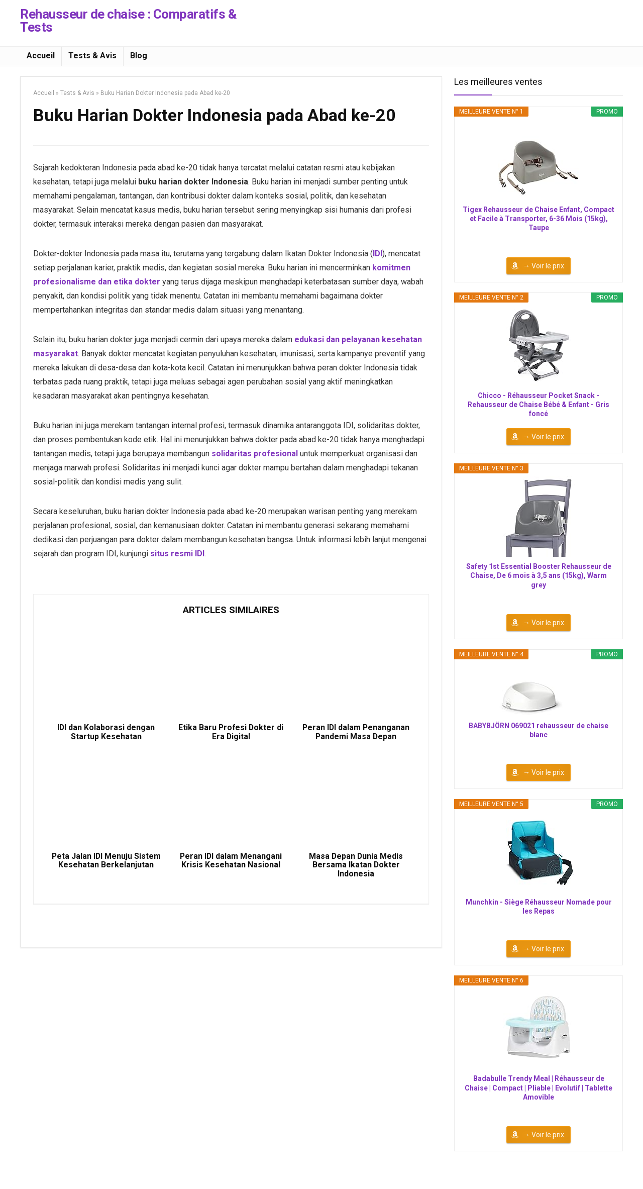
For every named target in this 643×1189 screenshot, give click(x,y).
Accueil (41, 55)
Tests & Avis (92, 55)
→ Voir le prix (543, 266)
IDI (377, 253)
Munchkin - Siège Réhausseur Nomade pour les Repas (539, 906)
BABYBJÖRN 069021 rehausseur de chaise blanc (538, 730)
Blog (138, 55)
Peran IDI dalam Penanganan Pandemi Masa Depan (356, 733)
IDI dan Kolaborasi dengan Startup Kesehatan (106, 733)
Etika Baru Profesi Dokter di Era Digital (231, 733)
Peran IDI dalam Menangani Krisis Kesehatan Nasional (230, 862)
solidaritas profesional (254, 453)
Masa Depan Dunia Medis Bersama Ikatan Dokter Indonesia (355, 866)
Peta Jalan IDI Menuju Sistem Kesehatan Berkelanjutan (106, 862)
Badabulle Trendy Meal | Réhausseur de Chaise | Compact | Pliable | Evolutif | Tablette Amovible (538, 1087)
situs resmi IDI (177, 553)
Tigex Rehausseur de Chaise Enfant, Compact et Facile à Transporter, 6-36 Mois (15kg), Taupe (538, 219)
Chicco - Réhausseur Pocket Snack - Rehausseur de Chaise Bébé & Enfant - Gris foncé (538, 404)
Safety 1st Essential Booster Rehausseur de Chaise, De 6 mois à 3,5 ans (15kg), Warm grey (538, 575)
